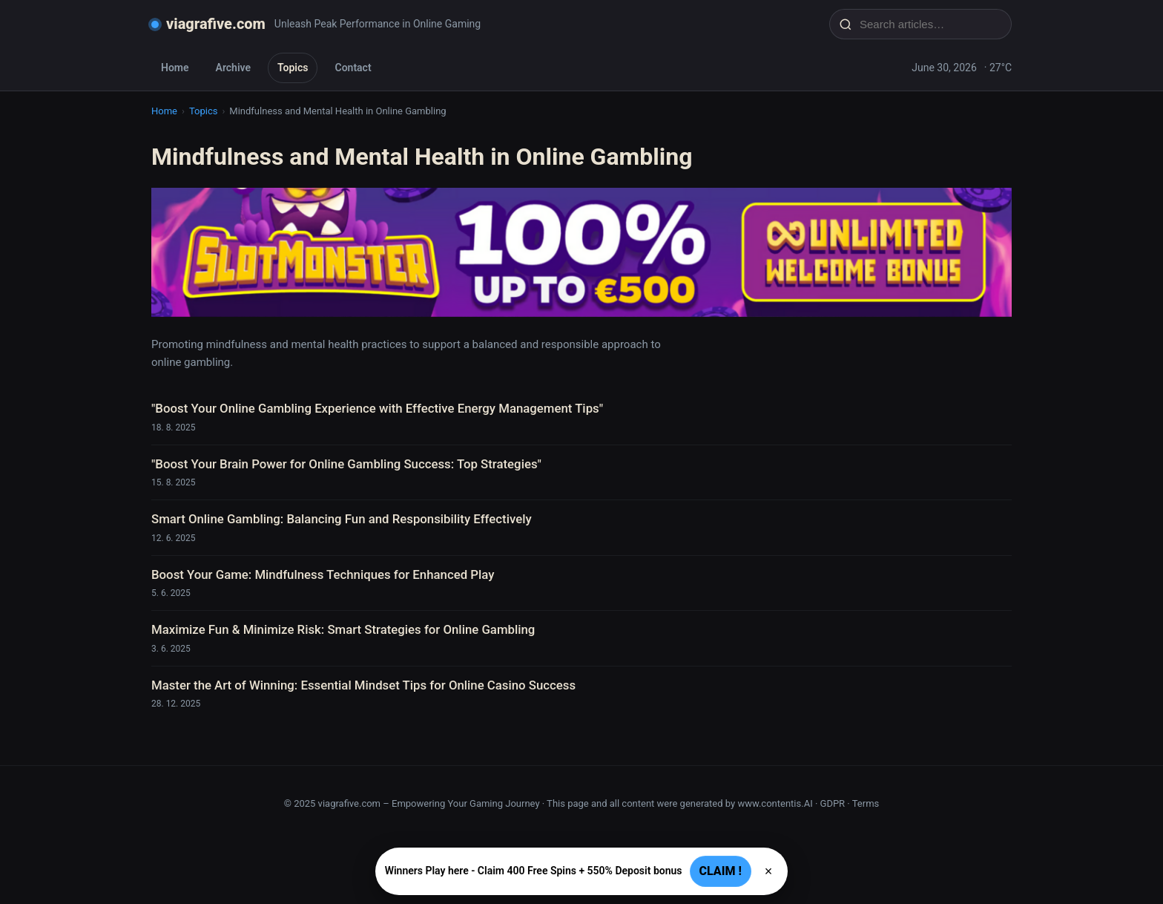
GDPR (833, 803)
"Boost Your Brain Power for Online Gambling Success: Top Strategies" (346, 463)
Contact (353, 67)
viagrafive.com (216, 24)
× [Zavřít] (769, 871)
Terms (866, 803)
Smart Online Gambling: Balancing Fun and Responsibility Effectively (341, 518)
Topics (292, 67)
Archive (233, 67)
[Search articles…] (930, 24)
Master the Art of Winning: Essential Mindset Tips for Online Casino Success (363, 685)
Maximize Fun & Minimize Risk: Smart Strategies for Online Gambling (343, 629)
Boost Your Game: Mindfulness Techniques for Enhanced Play (322, 574)
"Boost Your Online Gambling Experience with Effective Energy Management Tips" (377, 408)
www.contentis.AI (774, 803)
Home (175, 67)
